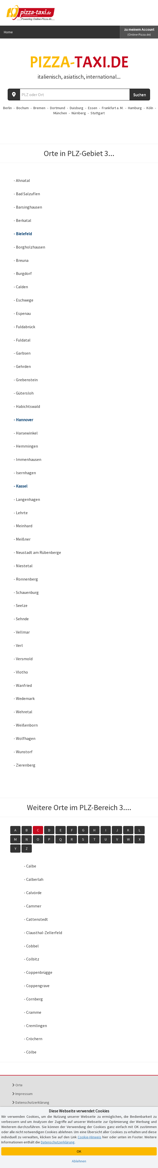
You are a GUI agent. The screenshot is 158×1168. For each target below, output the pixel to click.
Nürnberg (79, 113)
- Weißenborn (26, 725)
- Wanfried (23, 685)
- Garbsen (22, 353)
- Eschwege (23, 300)
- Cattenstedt (36, 919)
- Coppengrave (37, 985)
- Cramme (32, 1012)
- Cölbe (30, 1052)
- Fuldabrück (24, 326)
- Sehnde (21, 618)
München (60, 113)
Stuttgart (98, 113)
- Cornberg (33, 998)
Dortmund (57, 108)
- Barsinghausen (28, 207)
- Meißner (22, 539)
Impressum (22, 1093)
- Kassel (20, 486)
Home (8, 32)
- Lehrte (21, 512)
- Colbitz (31, 959)
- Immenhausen (27, 459)
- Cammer (32, 905)
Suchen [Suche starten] (139, 94)
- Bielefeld (23, 233)
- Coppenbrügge (38, 972)
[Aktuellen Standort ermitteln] (14, 94)
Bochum (22, 108)
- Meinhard (23, 525)
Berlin (7, 108)
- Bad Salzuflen (27, 193)
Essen (92, 108)
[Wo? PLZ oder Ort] (75, 94)
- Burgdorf (23, 273)
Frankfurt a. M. (112, 108)
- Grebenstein (26, 379)
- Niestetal (23, 565)
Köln (149, 108)
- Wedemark (24, 698)
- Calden (21, 286)
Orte (17, 1085)
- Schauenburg (26, 592)
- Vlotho (21, 672)
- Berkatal (22, 220)
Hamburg (135, 108)
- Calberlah (33, 879)
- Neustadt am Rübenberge (37, 552)
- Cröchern (33, 1038)
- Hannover (23, 419)
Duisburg (76, 108)
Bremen (39, 108)
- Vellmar (22, 632)
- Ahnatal (22, 180)
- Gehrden (22, 366)
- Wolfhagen (24, 738)
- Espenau (22, 313)
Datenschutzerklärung (30, 1102)
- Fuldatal (22, 340)
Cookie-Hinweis (89, 1137)
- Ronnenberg (26, 579)
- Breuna (21, 260)
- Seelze (20, 605)
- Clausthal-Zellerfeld (43, 932)
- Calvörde (33, 892)
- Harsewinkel (26, 433)
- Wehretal (23, 711)
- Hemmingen (26, 446)
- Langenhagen (27, 499)
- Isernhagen (25, 472)
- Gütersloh (24, 393)
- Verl (18, 645)
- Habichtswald (27, 406)
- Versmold (23, 658)
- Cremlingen (35, 1025)
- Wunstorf (23, 751)
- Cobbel (31, 945)
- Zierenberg (24, 765)
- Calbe (30, 866)
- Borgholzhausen (29, 247)
